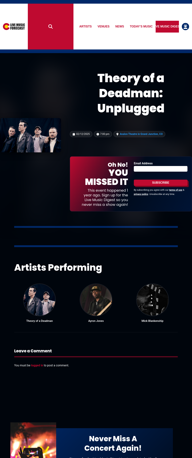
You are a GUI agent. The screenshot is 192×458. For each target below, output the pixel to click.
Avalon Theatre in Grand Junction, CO (141, 134)
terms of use (175, 190)
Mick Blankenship (152, 321)
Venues (104, 26)
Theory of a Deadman (39, 321)
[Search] (51, 26)
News (119, 26)
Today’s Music (141, 26)
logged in (37, 365)
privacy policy (141, 194)
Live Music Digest (167, 26)
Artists (85, 26)
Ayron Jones (96, 321)
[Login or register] (185, 26)
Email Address (143, 163)
